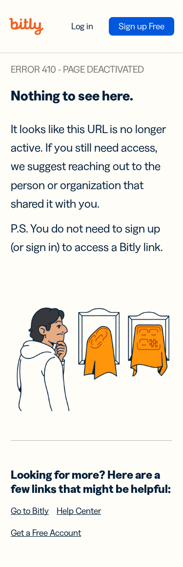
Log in (82, 26)
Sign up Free (141, 26)
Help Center (79, 511)
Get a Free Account (46, 533)
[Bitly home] (26, 26)
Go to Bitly (30, 511)
